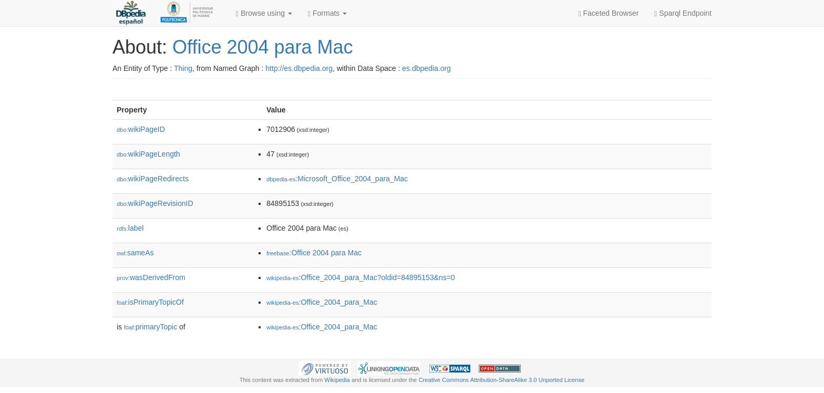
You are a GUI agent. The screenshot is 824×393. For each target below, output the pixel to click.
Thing (183, 68)
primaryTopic (150, 327)
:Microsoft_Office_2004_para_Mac (337, 178)
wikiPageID (141, 129)
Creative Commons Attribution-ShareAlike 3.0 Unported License (501, 380)
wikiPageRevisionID (155, 203)
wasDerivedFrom (151, 277)
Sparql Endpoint (683, 13)
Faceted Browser (609, 13)
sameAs (135, 253)
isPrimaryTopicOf (150, 302)
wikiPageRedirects (153, 178)
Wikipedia (337, 380)
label (130, 228)
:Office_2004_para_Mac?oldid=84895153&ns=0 (360, 277)
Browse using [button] (264, 13)
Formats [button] (327, 13)
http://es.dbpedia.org (299, 68)
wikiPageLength (148, 154)
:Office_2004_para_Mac (321, 302)
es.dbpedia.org (426, 68)
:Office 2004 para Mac (314, 253)
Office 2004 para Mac (262, 47)
